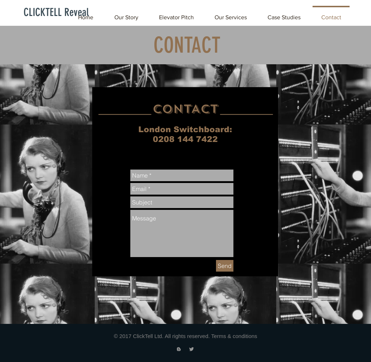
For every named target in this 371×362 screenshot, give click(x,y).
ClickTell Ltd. (148, 336)
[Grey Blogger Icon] (179, 349)
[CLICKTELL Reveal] (56, 12)
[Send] (224, 266)
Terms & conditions (234, 336)
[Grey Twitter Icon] (191, 349)
